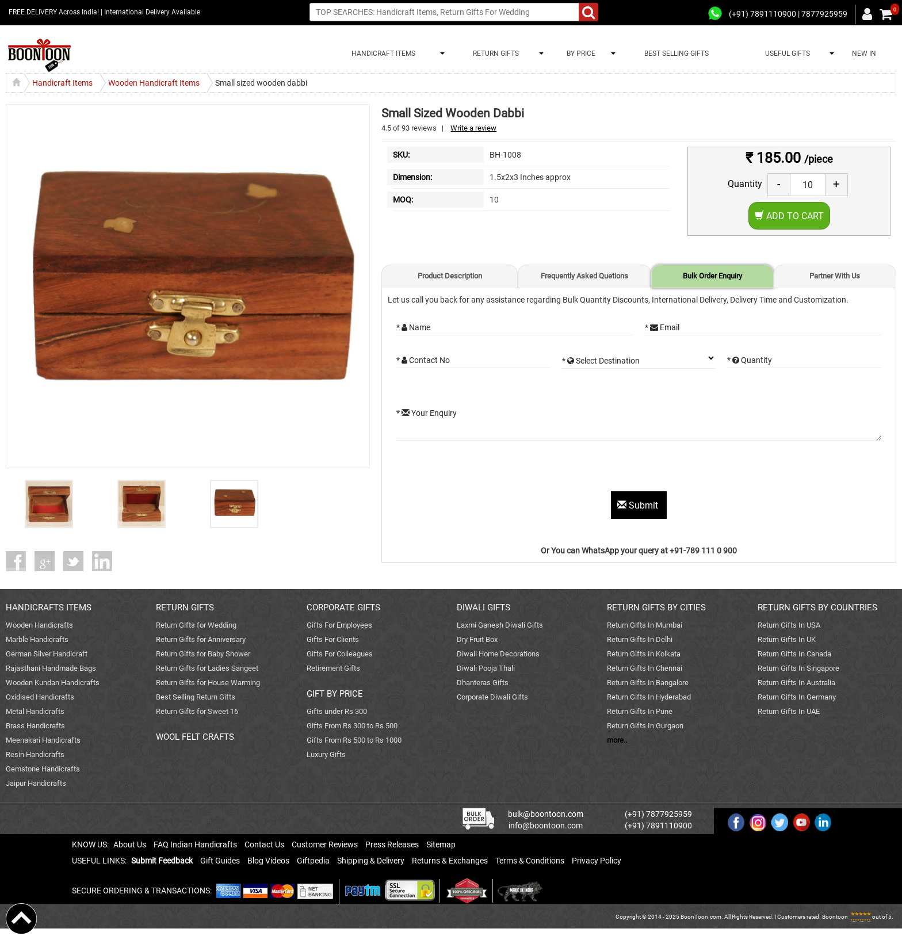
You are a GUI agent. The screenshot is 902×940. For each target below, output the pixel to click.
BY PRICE (579, 53)
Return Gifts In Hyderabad (649, 697)
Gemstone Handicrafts (43, 769)
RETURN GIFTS (494, 53)
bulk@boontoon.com (545, 814)
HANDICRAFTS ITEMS (48, 607)
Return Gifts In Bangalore (648, 682)
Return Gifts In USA (789, 625)
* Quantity (749, 360)
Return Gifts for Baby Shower (203, 653)
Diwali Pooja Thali (486, 668)
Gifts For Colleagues (340, 653)
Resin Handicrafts (35, 754)
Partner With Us (834, 276)
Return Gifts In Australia (796, 682)
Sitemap (441, 844)
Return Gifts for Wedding (196, 625)
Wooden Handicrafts (39, 625)
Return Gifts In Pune (639, 711)
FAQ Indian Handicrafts (195, 844)
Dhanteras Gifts (483, 682)
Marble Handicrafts (37, 639)
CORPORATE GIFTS (343, 607)
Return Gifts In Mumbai (644, 625)
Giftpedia (313, 860)
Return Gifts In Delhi (639, 639)
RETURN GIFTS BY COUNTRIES (817, 607)
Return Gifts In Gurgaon (645, 725)
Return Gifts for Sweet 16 (197, 711)
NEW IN (864, 53)
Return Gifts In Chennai (644, 668)
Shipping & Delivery (370, 860)
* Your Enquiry (426, 413)
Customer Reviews (325, 844)
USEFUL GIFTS (786, 53)
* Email (662, 327)
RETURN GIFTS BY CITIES (656, 607)
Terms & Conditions (529, 860)
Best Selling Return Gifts (195, 697)
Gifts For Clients (333, 639)
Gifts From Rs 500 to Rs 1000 (354, 740)
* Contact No (423, 360)
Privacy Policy (596, 860)
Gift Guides (220, 860)
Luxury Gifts (326, 754)
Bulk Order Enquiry (712, 276)
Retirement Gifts (333, 668)
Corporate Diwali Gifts (492, 697)
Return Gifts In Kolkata (644, 653)
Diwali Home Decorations (498, 653)
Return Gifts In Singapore (798, 668)
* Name (413, 327)
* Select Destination (601, 360)
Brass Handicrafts (35, 725)
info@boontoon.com (546, 825)
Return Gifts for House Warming (208, 682)
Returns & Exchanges (450, 860)
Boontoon (835, 917)
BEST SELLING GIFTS (676, 53)
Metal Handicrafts (35, 711)
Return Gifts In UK (787, 639)
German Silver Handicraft (46, 653)
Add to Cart (789, 216)
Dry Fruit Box (477, 639)
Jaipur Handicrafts (36, 783)
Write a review (473, 128)
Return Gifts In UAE (789, 711)
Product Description (450, 276)
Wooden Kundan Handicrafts (53, 682)
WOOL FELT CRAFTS (195, 737)
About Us (129, 844)
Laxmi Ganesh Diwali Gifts (500, 625)
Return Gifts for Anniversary (201, 639)
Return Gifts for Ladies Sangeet (207, 668)
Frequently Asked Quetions (584, 276)
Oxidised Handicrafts (40, 697)
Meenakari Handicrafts (43, 740)
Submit (638, 505)
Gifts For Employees (339, 625)
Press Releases (392, 844)
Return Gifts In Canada (794, 653)
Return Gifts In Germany (797, 697)
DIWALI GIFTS (483, 607)
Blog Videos (268, 860)
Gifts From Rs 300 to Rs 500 (352, 725)
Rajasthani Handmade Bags (51, 668)
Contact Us (264, 844)
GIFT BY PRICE (335, 694)
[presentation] (483, 468)
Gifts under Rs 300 (337, 711)
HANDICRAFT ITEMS (381, 53)
